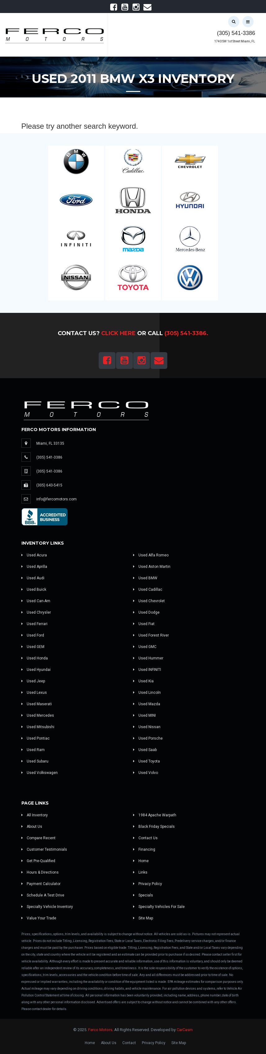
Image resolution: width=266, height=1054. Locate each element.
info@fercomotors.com (56, 499)
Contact (129, 1043)
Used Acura (34, 555)
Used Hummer (148, 658)
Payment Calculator (41, 884)
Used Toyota (146, 761)
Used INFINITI (147, 669)
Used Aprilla (34, 566)
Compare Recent (38, 838)
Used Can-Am (35, 601)
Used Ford (32, 635)
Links (140, 872)
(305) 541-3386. (186, 333)
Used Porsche (148, 738)
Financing (144, 849)
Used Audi (32, 578)
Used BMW (145, 578)
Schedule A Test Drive (42, 895)
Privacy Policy (147, 884)
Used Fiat (144, 624)
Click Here (118, 333)
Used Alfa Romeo (151, 555)
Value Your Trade (38, 918)
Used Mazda (146, 704)
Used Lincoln (147, 692)
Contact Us (145, 838)
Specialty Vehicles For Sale (159, 907)
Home (141, 861)
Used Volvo (145, 773)
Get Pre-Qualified (38, 861)
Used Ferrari (34, 624)
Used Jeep (33, 681)
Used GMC (144, 647)
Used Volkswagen (39, 773)
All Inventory (34, 815)
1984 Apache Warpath (154, 815)
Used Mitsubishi (37, 727)
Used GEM (32, 647)
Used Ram (33, 750)
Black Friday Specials (154, 826)
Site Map (143, 918)
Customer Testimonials (44, 849)
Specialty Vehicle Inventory (47, 907)
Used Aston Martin (151, 566)
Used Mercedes (37, 715)
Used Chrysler (36, 612)
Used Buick (33, 589)
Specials (143, 895)
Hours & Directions (40, 872)
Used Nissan (146, 727)
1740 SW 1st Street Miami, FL (234, 41)
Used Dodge (146, 612)
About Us (31, 826)
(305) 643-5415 (49, 485)
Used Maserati (36, 704)
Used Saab (145, 750)
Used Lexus (34, 692)
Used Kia (143, 681)
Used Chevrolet (149, 601)
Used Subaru (34, 761)
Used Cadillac (147, 589)
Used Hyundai (36, 669)
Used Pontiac (35, 738)
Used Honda (34, 658)
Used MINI (144, 715)
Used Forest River (151, 635)
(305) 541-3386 (236, 33)
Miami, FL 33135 (50, 443)
